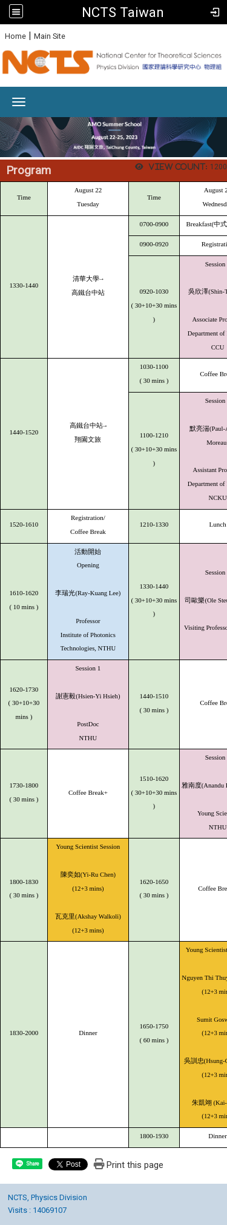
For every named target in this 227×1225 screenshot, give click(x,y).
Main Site (49, 36)
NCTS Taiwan (123, 12)
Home (15, 36)
